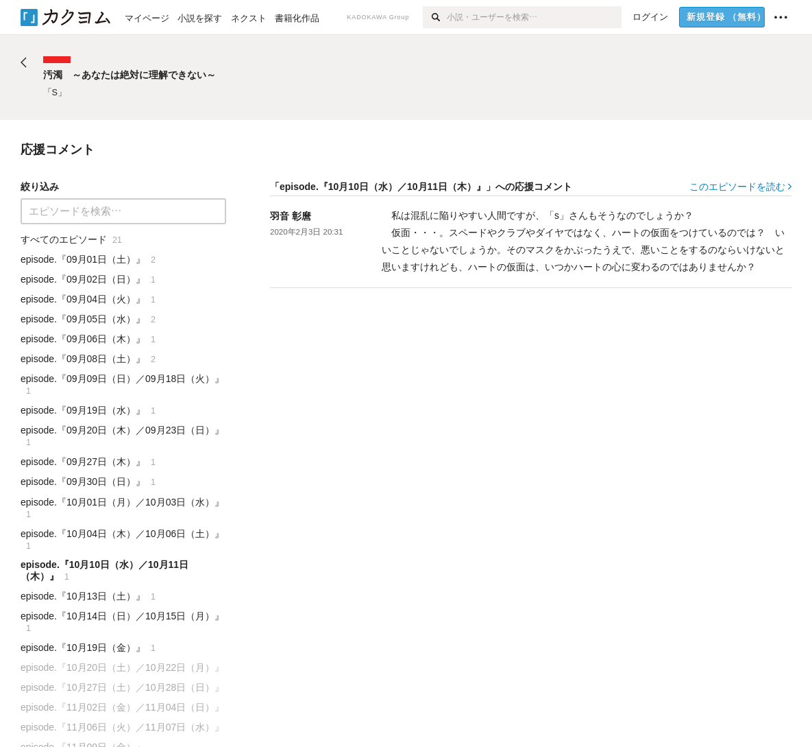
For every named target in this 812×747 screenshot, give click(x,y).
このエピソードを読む (740, 186)
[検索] (435, 17)
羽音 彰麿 (290, 216)
